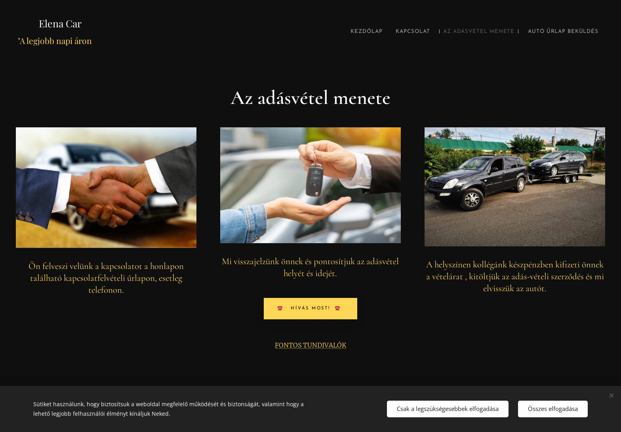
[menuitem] (335, 32)
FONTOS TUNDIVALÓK (310, 345)
